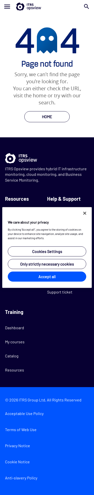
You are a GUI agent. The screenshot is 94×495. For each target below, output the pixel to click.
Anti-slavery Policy (21, 477)
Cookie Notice (17, 461)
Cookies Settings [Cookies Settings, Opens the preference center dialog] (47, 251)
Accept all (47, 276)
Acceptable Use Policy (24, 413)
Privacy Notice (17, 445)
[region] (46, 247)
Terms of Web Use (21, 429)
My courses (15, 341)
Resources (14, 369)
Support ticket (59, 292)
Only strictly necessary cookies (47, 263)
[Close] (84, 213)
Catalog (12, 355)
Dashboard (14, 327)
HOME (47, 116)
